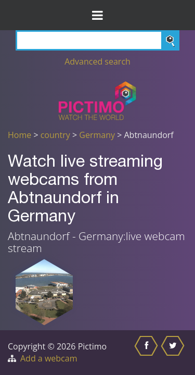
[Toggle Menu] (97, 15)
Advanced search (97, 61)
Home (19, 135)
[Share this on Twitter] (174, 353)
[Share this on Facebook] (147, 353)
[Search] (97, 40)
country (55, 135)
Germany (97, 135)
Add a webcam (48, 358)
